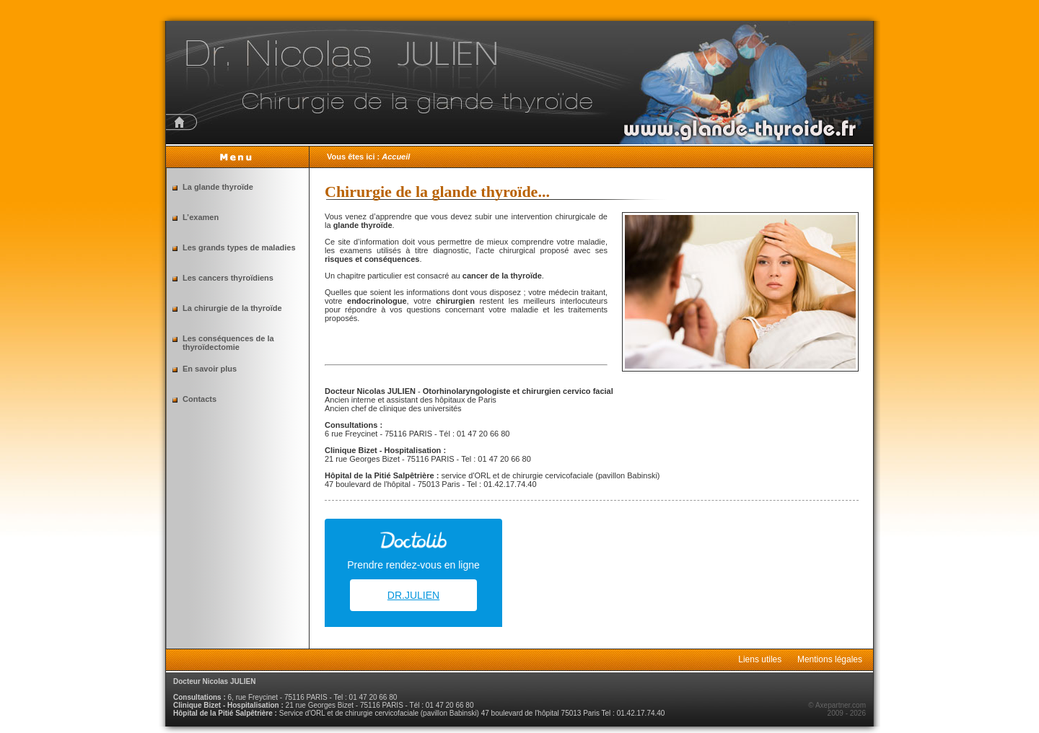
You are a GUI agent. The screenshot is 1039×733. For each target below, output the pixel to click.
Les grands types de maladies (239, 247)
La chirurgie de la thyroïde (232, 308)
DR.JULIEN (413, 595)
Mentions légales (829, 659)
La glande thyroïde (218, 187)
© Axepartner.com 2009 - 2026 (837, 709)
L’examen (201, 217)
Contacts (199, 399)
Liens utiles (759, 659)
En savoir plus (210, 368)
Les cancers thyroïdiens (228, 277)
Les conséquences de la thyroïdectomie (228, 342)
